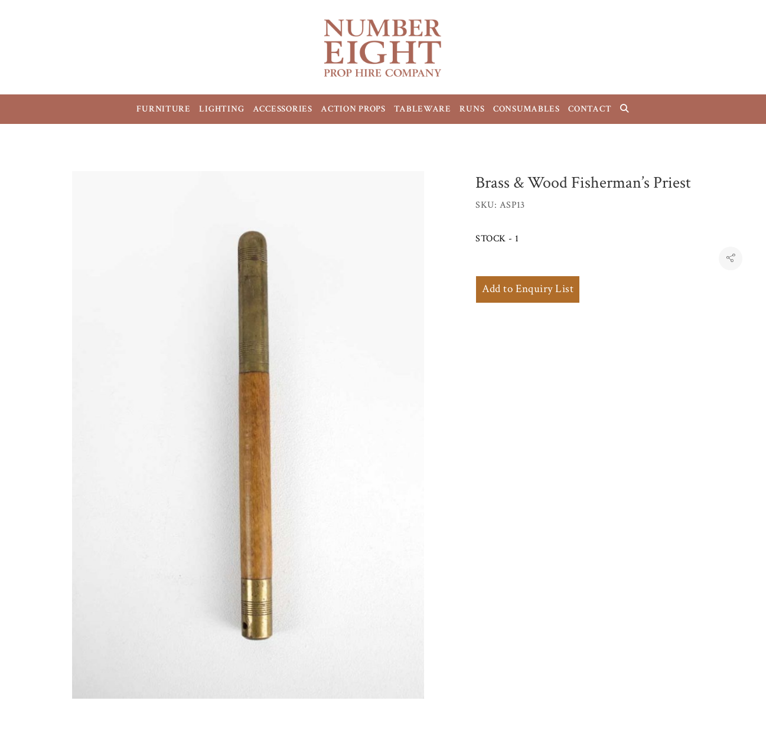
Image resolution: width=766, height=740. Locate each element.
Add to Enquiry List (527, 288)
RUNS (471, 108)
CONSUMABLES (526, 108)
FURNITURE (163, 108)
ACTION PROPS (353, 108)
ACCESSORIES (282, 108)
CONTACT (589, 108)
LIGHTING (221, 108)
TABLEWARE (422, 108)
